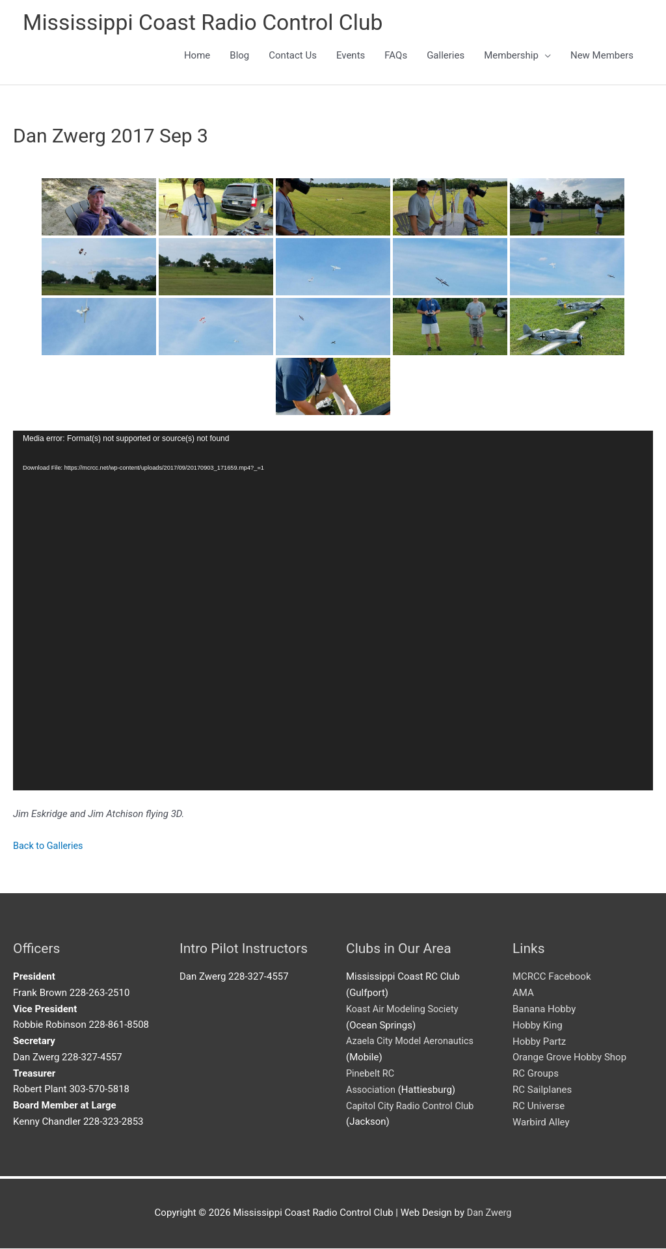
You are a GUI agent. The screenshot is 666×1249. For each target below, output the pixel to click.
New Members (601, 56)
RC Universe (539, 1106)
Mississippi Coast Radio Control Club (210, 23)
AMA (523, 993)
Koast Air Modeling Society (404, 1009)
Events (350, 56)
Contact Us (293, 56)
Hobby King (538, 1026)
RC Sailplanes (542, 1090)
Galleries (445, 56)
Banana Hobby (544, 1009)
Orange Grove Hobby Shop (569, 1058)
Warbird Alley (541, 1122)
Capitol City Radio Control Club (412, 1106)
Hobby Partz (539, 1042)
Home (197, 56)
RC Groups (536, 1074)
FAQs (395, 56)
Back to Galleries (49, 847)
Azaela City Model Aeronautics (412, 1042)
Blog (239, 56)
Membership (511, 56)
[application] (333, 612)
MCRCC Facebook (552, 978)
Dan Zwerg (489, 1213)
